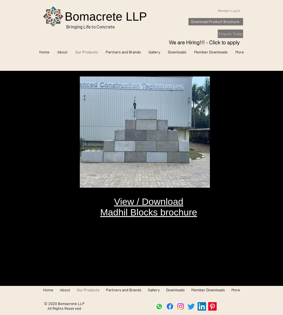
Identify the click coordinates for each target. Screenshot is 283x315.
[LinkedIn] (202, 306)
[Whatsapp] (159, 306)
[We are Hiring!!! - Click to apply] (204, 42)
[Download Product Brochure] (215, 21)
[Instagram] (180, 306)
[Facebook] (170, 306)
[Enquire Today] (230, 34)
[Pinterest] (212, 306)
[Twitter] (191, 306)
